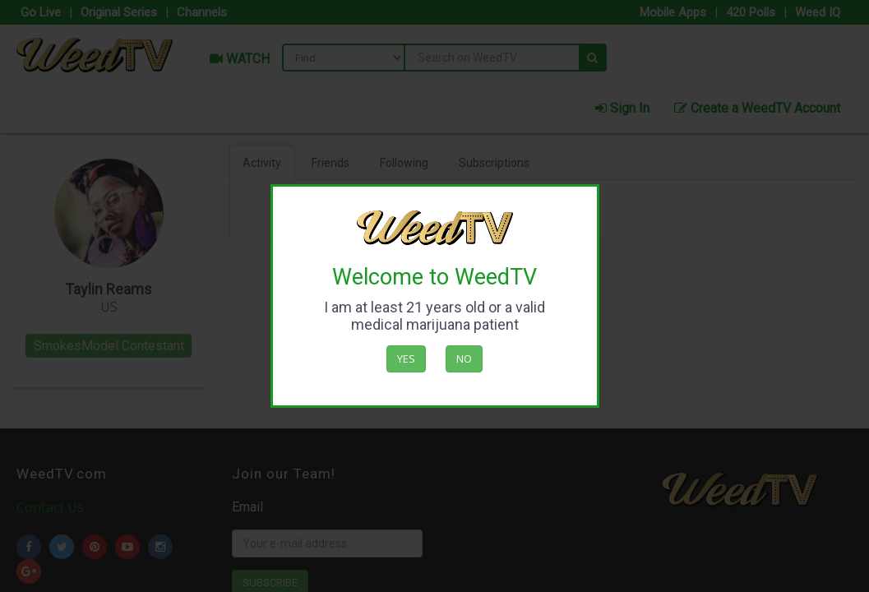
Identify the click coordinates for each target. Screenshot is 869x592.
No (464, 358)
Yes (406, 358)
